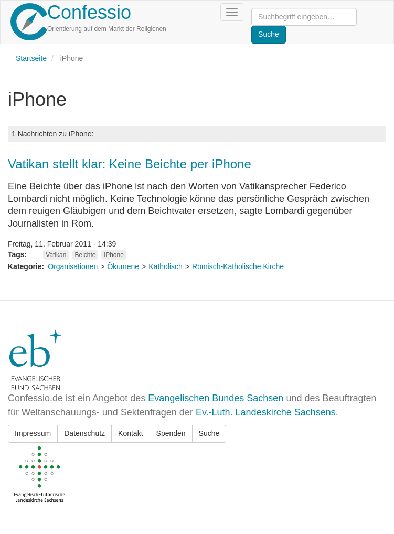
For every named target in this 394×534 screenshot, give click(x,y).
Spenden (171, 433)
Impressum (33, 433)
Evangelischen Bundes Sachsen (215, 398)
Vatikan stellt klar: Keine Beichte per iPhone (129, 164)
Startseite (31, 58)
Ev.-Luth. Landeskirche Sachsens (266, 412)
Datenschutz (84, 433)
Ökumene (123, 266)
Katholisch (165, 266)
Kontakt (130, 433)
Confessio (89, 12)
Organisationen (73, 266)
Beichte (84, 255)
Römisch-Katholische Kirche (238, 266)
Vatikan (56, 255)
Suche (209, 433)
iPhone (113, 255)
